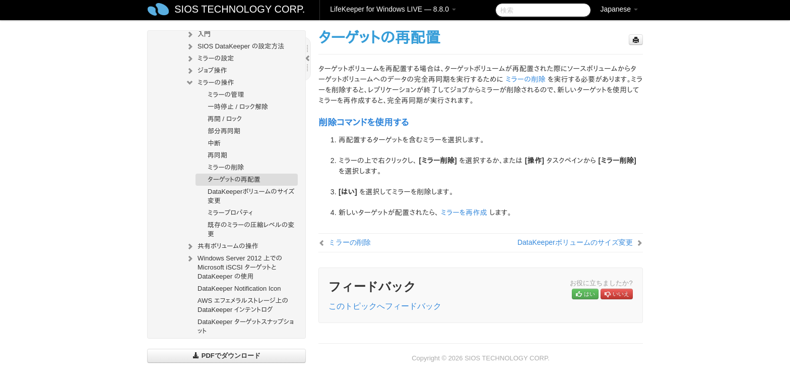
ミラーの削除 (226, 167)
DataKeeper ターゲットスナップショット (246, 326)
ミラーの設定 (209, 58)
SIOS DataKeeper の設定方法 (234, 46)
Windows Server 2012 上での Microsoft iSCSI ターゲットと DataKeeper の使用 (233, 266)
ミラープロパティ (230, 213)
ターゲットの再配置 (234, 179)
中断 (214, 143)
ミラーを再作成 (464, 212)
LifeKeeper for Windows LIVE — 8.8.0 (393, 9)
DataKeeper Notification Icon (239, 288)
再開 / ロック (225, 119)
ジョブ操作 (206, 71)
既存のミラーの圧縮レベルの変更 (251, 229)
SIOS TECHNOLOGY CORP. (239, 9)
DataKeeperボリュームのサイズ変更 (251, 196)
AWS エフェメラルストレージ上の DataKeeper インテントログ (243, 305)
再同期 (217, 155)
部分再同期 (224, 131)
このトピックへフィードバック (384, 306)
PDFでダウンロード (226, 355)
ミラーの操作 (209, 83)
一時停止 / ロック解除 (238, 107)
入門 (198, 34)
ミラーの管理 (226, 94)
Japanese (619, 9)
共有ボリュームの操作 (221, 246)
